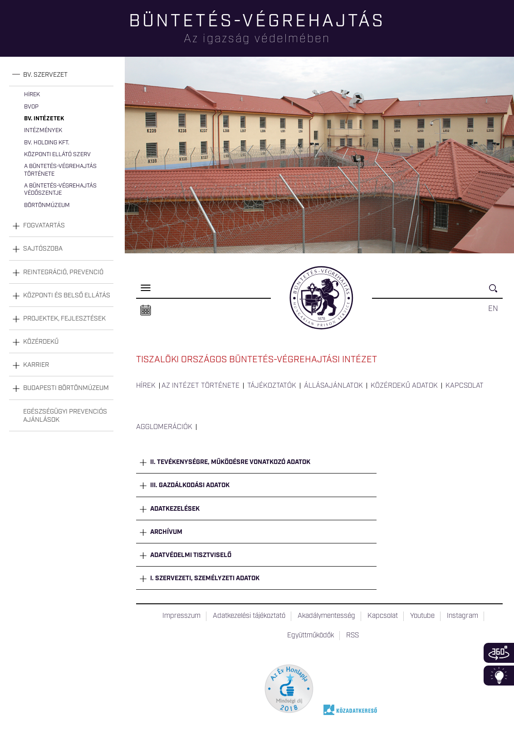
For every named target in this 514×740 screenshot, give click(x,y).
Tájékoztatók (271, 385)
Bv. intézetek (44, 119)
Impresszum (181, 616)
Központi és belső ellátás (66, 295)
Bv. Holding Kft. (46, 143)
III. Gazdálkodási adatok (190, 485)
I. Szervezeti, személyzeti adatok (204, 578)
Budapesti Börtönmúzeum (66, 388)
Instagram (462, 616)
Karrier (36, 365)
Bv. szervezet (45, 75)
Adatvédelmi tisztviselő (190, 555)
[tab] (61, 75)
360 (499, 653)
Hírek (32, 95)
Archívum (166, 532)
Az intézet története (201, 385)
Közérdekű (41, 342)
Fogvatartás (44, 226)
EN (493, 309)
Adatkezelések (175, 509)
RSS (352, 635)
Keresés (496, 292)
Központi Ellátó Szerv (57, 154)
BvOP (31, 107)
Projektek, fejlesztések (64, 319)
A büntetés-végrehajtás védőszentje (60, 189)
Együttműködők (310, 635)
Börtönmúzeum (47, 205)
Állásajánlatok (333, 385)
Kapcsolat (464, 385)
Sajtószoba (43, 249)
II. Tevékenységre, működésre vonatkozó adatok (230, 462)
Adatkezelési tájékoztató (249, 616)
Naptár (145, 310)
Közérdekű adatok (404, 385)
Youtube (422, 616)
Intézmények (43, 130)
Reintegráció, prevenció (63, 272)
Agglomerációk (164, 427)
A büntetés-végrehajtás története (60, 170)
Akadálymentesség (326, 616)
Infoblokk (499, 676)
